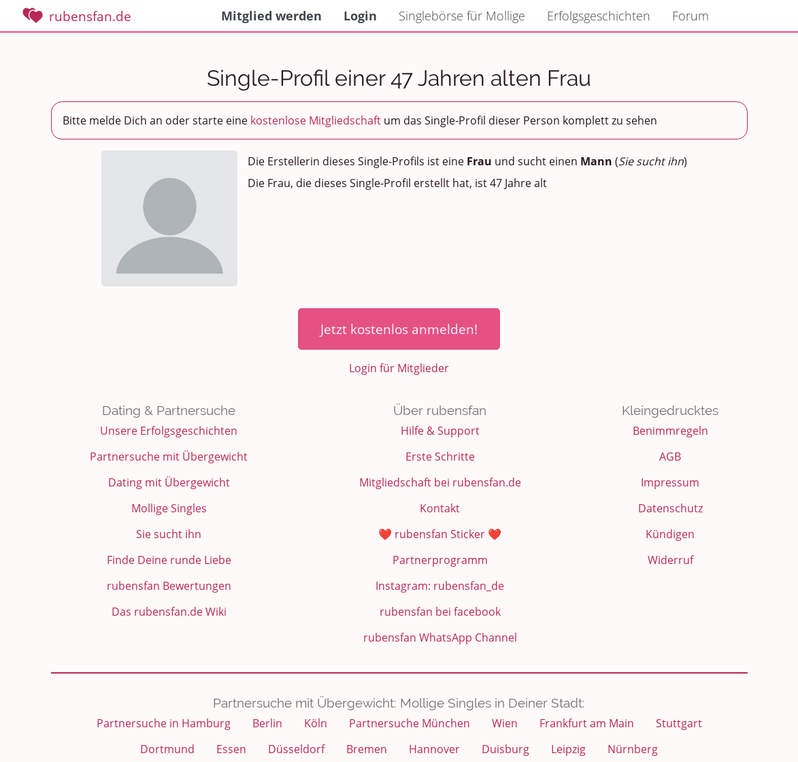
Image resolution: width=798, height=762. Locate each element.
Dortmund (167, 749)
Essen (231, 749)
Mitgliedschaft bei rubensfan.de (440, 482)
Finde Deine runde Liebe (169, 559)
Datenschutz (670, 508)
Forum (690, 15)
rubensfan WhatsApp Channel (440, 637)
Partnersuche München (409, 723)
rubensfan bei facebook (440, 611)
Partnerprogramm (440, 559)
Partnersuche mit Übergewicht (169, 456)
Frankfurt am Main (586, 723)
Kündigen (670, 534)
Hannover (434, 749)
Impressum (670, 482)
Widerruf (670, 559)
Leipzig (568, 749)
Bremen (366, 749)
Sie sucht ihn (168, 534)
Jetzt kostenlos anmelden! (399, 329)
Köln (315, 723)
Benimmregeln (670, 430)
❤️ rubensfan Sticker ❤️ (439, 534)
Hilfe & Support (440, 430)
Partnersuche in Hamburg (164, 723)
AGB (670, 456)
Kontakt (440, 508)
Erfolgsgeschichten (598, 15)
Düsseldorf (296, 749)
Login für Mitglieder (399, 368)
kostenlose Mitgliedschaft (315, 120)
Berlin (267, 723)
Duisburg (505, 749)
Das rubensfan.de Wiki (169, 611)
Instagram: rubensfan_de (440, 585)
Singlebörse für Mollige (462, 15)
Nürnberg (633, 749)
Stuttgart (679, 723)
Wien (505, 723)
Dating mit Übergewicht (169, 482)
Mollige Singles (169, 508)
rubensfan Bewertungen (169, 585)
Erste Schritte (440, 456)
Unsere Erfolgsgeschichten (168, 430)
